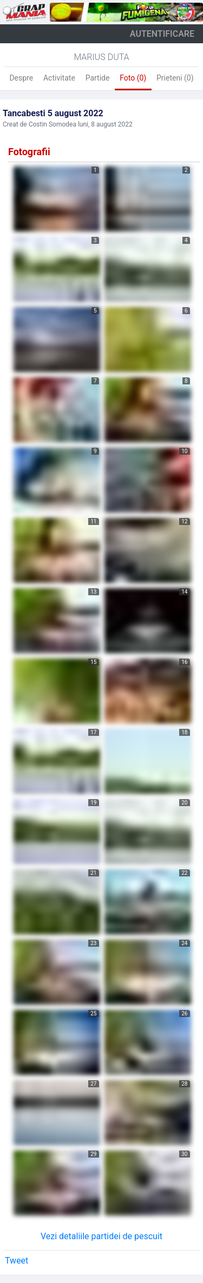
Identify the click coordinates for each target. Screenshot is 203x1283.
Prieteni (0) (175, 78)
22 (184, 873)
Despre (21, 78)
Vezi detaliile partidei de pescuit (101, 1236)
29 (93, 1154)
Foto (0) (133, 78)
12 (184, 521)
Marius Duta (101, 57)
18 (184, 732)
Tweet (16, 1260)
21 (93, 873)
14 (184, 592)
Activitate (59, 78)
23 (93, 943)
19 (93, 803)
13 (93, 592)
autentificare (162, 34)
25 (93, 1013)
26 (184, 1013)
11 (93, 521)
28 (184, 1084)
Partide (98, 78)
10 (184, 451)
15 (93, 662)
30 (184, 1154)
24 (184, 943)
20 (184, 803)
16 (184, 662)
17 (93, 732)
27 (93, 1084)
